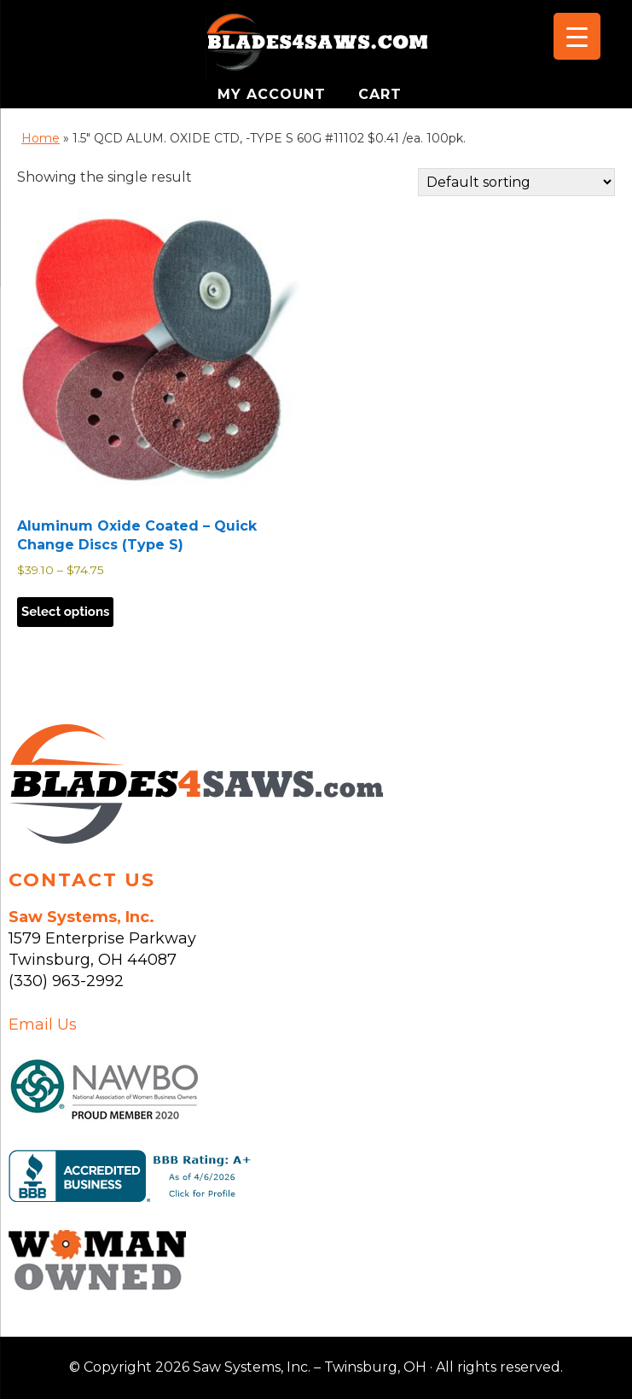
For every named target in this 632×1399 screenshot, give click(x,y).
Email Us (43, 1024)
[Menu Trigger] (577, 36)
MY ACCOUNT (274, 94)
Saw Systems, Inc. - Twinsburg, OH (316, 47)
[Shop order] (516, 182)
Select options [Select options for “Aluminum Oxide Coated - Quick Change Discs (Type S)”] (65, 611)
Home (40, 138)
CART (380, 94)
